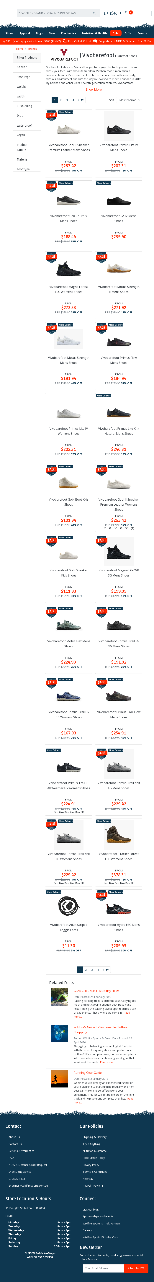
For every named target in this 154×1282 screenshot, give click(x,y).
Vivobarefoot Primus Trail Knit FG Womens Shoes (68, 852)
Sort (111, 96)
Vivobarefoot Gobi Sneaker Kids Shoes (69, 568)
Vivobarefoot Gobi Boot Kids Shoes (69, 497)
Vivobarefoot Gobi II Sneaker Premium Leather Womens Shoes (119, 500)
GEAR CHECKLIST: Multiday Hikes (96, 987)
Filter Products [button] (27, 53)
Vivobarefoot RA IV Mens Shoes (118, 214)
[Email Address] (103, 1264)
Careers (87, 1226)
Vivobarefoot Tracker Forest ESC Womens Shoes (119, 852)
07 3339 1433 (17, 1174)
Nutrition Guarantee (95, 1147)
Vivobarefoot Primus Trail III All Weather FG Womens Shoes (68, 781)
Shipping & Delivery (95, 1133)
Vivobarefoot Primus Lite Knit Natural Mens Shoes (118, 427)
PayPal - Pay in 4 (93, 1181)
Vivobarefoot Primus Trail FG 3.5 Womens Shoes (68, 710)
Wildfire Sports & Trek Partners (102, 1219)
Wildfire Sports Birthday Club (100, 1233)
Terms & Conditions (95, 1167)
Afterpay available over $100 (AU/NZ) (36, 37)
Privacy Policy (91, 1160)
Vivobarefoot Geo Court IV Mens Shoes (68, 214)
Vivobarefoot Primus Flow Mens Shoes (119, 356)
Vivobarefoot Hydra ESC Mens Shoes (119, 923)
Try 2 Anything (91, 1140)
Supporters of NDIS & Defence (114, 37)
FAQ (11, 1154)
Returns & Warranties (21, 1147)
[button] (27, 63)
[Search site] (94, 10)
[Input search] (53, 10)
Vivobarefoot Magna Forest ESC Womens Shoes (68, 285)
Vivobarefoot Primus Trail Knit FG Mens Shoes (119, 781)
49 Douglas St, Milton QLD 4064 (25, 1204)
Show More (94, 85)
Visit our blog (91, 1205)
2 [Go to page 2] (61, 96)
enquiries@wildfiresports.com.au (28, 1181)
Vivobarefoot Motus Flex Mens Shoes (68, 639)
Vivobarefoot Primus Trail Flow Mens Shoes (118, 710)
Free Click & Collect (77, 37)
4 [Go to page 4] (73, 96)
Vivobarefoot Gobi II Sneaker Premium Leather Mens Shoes (69, 143)
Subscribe (136, 1264)
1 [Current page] (54, 96)
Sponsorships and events (98, 1212)
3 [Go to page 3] (67, 96)
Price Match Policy (94, 1154)
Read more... (107, 1058)
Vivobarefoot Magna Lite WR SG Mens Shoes (119, 568)
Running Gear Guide (88, 1069)
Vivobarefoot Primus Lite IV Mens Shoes (119, 143)
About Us (14, 1133)
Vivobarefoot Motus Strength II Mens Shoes (119, 285)
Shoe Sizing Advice (20, 1167)
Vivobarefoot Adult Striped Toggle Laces (68, 923)
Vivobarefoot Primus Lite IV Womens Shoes (69, 427)
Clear (22, 230)
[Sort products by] (128, 96)
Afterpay (88, 1174)
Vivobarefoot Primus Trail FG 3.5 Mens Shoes (119, 639)
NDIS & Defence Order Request (28, 1160)
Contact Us (15, 1140)
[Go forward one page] (81, 96)
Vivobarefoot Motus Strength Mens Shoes (68, 356)
